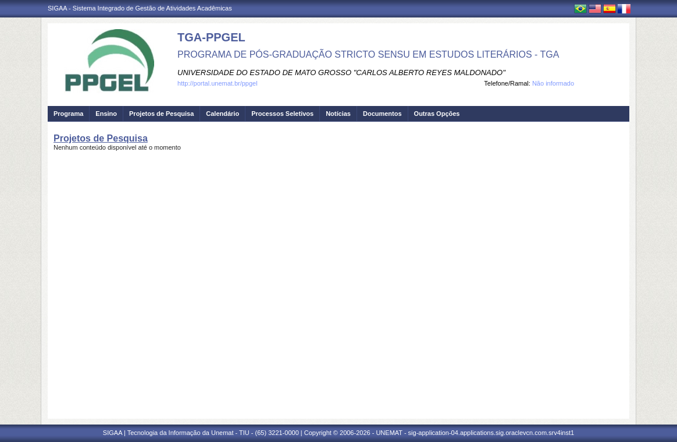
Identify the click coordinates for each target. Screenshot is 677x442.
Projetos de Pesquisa (161, 113)
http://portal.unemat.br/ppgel (217, 83)
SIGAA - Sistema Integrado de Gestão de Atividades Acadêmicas (140, 8)
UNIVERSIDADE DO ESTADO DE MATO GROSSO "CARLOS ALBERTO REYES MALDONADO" (341, 72)
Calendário (222, 113)
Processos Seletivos (282, 113)
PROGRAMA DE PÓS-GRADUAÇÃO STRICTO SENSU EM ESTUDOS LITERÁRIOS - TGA (368, 54)
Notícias (338, 113)
